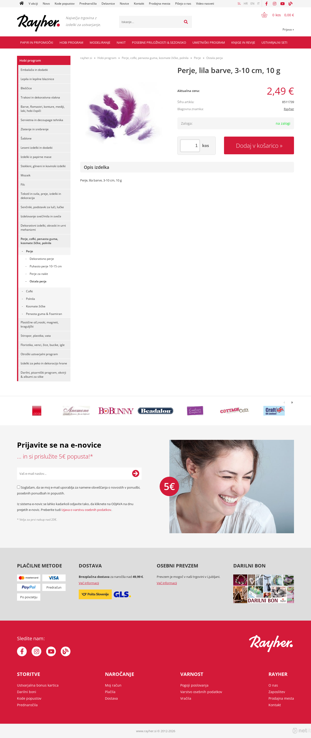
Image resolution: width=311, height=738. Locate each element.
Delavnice (108, 3)
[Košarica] (274, 14)
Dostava (111, 698)
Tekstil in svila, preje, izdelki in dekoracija (41, 196)
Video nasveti (205, 3)
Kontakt (139, 3)
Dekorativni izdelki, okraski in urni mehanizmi (43, 227)
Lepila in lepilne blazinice (37, 79)
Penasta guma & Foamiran (44, 314)
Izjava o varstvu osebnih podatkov (86, 510)
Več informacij (89, 583)
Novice (124, 3)
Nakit (121, 42)
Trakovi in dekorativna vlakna (40, 97)
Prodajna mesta (159, 3)
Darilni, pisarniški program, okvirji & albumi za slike (43, 374)
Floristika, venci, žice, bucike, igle (43, 345)
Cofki (29, 291)
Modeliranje (100, 42)
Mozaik (25, 175)
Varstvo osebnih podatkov (201, 691)
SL (239, 3)
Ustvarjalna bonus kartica (38, 685)
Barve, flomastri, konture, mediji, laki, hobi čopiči (43, 109)
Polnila (30, 299)
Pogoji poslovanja (194, 685)
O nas (273, 685)
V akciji (33, 3)
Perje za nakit (39, 274)
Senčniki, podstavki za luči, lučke (42, 207)
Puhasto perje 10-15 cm (46, 266)
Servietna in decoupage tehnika (42, 120)
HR (246, 3)
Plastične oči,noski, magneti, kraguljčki (40, 324)
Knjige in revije (243, 42)
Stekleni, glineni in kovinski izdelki (43, 166)
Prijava (288, 29)
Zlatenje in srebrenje (35, 129)
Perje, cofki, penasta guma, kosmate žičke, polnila (39, 241)
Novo (46, 3)
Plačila (110, 691)
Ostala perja (38, 281)
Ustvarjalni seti (274, 42)
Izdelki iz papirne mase (36, 157)
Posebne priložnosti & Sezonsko (159, 42)
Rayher (289, 109)
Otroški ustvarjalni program (39, 354)
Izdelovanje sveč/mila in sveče (41, 216)
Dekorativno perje (42, 259)
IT (258, 3)
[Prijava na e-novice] (136, 473)
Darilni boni (26, 691)
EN (252, 3)
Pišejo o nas (183, 3)
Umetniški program (208, 42)
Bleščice (26, 88)
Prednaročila (88, 3)
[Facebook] (266, 3)
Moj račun (113, 685)
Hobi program (71, 42)
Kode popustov (65, 3)
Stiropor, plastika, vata (36, 336)
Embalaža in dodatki (34, 70)
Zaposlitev (276, 691)
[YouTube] (282, 3)
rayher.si (86, 58)
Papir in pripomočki (36, 42)
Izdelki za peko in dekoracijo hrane (44, 363)
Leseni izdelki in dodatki (36, 148)
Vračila (185, 698)
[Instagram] (274, 3)
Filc (23, 184)
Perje (29, 251)
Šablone (26, 138)
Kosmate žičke (35, 306)
